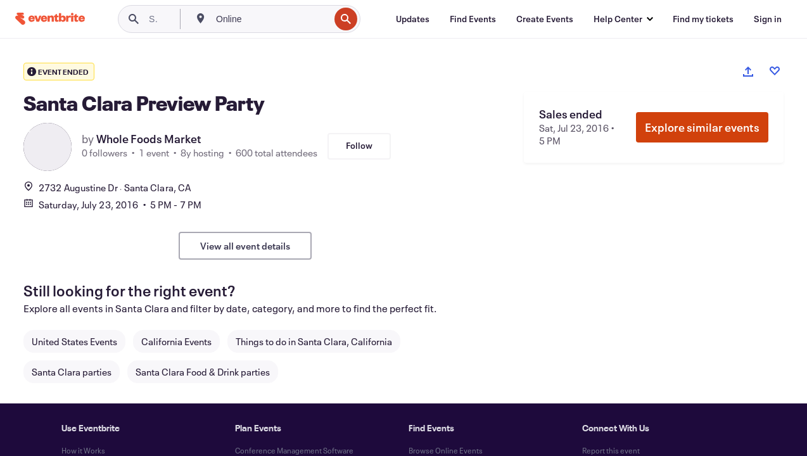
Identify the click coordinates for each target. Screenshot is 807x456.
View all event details (245, 245)
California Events (176, 341)
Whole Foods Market (148, 138)
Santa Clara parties (71, 371)
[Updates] (413, 19)
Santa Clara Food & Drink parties (203, 371)
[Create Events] (544, 19)
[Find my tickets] (703, 19)
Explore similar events (702, 127)
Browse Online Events (446, 450)
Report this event (611, 450)
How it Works (83, 450)
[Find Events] (473, 19)
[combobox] (271, 19)
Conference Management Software (294, 450)
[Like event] (775, 71)
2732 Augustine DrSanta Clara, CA (107, 187)
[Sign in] (768, 19)
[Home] (50, 19)
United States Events (74, 341)
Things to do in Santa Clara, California (314, 341)
